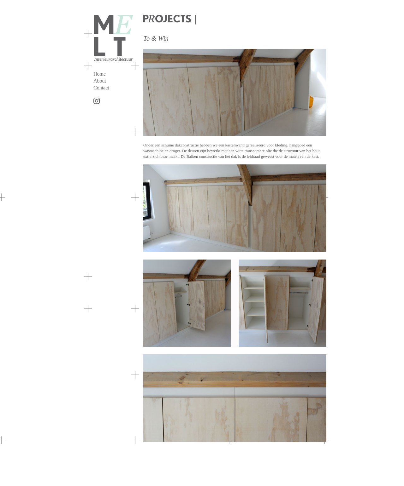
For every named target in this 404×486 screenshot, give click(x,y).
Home (99, 74)
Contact (101, 87)
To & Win (156, 38)
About (99, 80)
